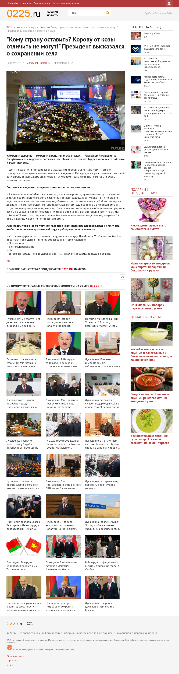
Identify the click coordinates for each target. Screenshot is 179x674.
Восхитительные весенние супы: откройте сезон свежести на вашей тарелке (150, 439)
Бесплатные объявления (66, 3)
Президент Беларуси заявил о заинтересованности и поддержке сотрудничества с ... (23, 609)
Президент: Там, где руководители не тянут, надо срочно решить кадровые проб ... (60, 324)
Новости (26, 3)
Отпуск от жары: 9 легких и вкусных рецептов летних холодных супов (150, 398)
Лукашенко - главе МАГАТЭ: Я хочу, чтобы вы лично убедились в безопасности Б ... (102, 527)
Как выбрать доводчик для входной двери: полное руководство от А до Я (157, 112)
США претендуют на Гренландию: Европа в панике (156, 149)
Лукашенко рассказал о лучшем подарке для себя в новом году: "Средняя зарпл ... (102, 406)
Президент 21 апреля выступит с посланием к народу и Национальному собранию (61, 527)
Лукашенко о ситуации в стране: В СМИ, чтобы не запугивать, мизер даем (21, 363)
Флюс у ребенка (152, 33)
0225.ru (10, 640)
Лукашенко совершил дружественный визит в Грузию (99, 607)
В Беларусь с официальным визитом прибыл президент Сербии (102, 566)
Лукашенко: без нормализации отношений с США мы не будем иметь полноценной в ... (63, 487)
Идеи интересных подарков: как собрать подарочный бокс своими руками (151, 267)
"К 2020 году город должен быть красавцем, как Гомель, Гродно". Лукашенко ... (63, 444)
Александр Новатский (38, 63)
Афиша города (42, 3)
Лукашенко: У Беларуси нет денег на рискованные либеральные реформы (23, 322)
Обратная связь (15, 656)
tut (8, 261)
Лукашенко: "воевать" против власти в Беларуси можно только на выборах (22, 485)
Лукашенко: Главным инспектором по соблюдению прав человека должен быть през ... (102, 365)
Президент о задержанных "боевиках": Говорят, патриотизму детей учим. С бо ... (101, 324)
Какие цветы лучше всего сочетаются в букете (148, 227)
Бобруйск (13, 3)
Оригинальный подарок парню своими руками (147, 307)
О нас (9, 665)
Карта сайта (13, 660)
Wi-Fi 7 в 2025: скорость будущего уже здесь (157, 47)
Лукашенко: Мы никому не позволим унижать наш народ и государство (62, 404)
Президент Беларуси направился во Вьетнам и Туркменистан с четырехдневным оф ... (22, 568)
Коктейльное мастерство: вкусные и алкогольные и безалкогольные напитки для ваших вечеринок (151, 355)
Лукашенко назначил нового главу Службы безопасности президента (22, 444)
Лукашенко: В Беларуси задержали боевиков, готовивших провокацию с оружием (62, 365)
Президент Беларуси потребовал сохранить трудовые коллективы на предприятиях (61, 609)
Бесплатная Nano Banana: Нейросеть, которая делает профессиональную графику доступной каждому (157, 169)
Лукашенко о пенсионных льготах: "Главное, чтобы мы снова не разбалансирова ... (102, 444)
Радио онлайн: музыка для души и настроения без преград (157, 95)
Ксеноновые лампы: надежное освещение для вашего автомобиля (158, 79)
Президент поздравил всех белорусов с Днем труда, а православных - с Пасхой (23, 525)
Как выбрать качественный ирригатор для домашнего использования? (157, 63)
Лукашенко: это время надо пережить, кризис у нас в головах (102, 485)
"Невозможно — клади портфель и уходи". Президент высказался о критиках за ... (21, 406)
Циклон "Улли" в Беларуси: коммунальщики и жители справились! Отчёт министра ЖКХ (158, 131)
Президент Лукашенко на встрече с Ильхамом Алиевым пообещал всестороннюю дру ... (61, 568)
